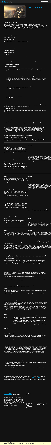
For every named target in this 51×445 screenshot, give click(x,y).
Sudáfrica (27, 404)
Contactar (39, 402)
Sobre (38, 394)
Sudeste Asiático (29, 403)
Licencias (22, 1)
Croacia (27, 396)
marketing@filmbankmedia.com (41, 30)
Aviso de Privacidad (40, 404)
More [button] (31, 1)
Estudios (26, 1)
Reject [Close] (45, 443)
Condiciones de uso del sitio (42, 403)
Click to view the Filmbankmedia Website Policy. (10, 405)
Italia (27, 401)
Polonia (27, 402)
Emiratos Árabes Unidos (30, 406)
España (27, 405)
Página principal (17, 1)
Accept (42, 443)
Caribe (27, 395)
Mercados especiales (40, 401)
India (27, 400)
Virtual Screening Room (41, 396)
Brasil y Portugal (28, 394)
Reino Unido (28, 407)
